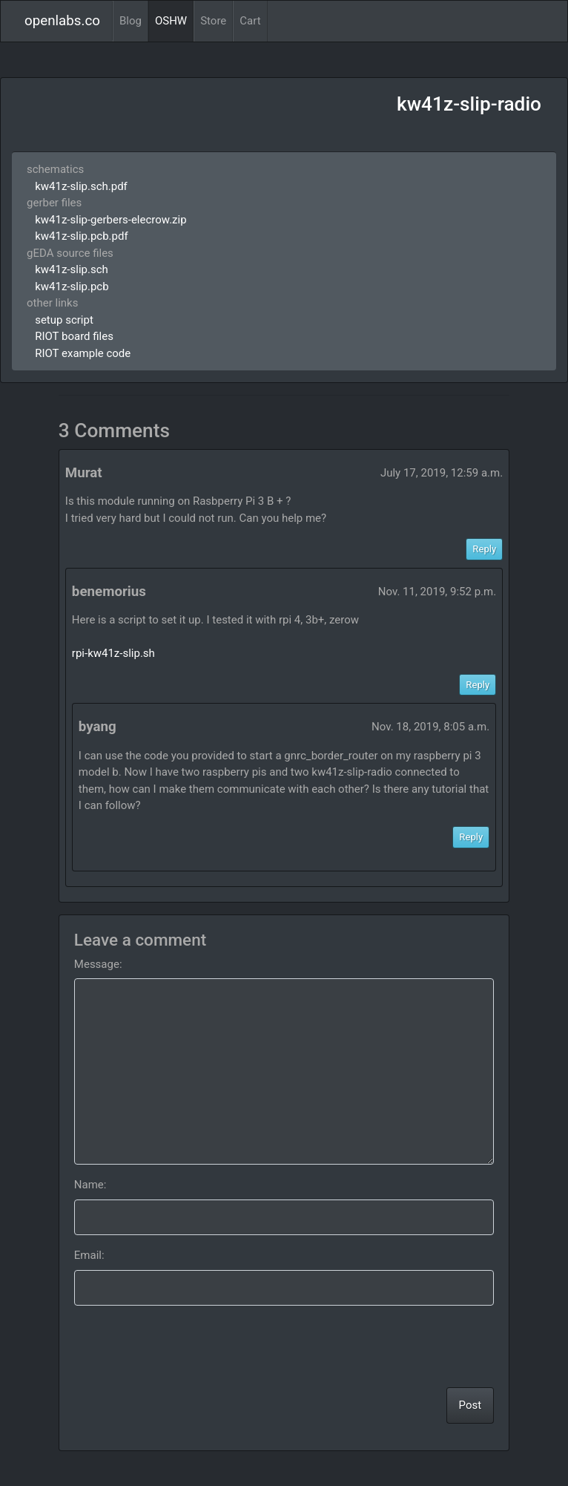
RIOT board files (74, 336)
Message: (98, 964)
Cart (250, 20)
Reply (484, 548)
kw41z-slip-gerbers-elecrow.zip (110, 219)
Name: (90, 1184)
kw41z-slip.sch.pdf (81, 186)
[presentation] (381, 1346)
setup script (64, 320)
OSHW (171, 20)
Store (213, 20)
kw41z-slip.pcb (71, 286)
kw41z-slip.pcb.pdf (81, 236)
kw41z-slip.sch (71, 269)
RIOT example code (83, 353)
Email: (89, 1255)
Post (470, 1405)
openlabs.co (62, 21)
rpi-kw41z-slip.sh (113, 653)
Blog (130, 20)
